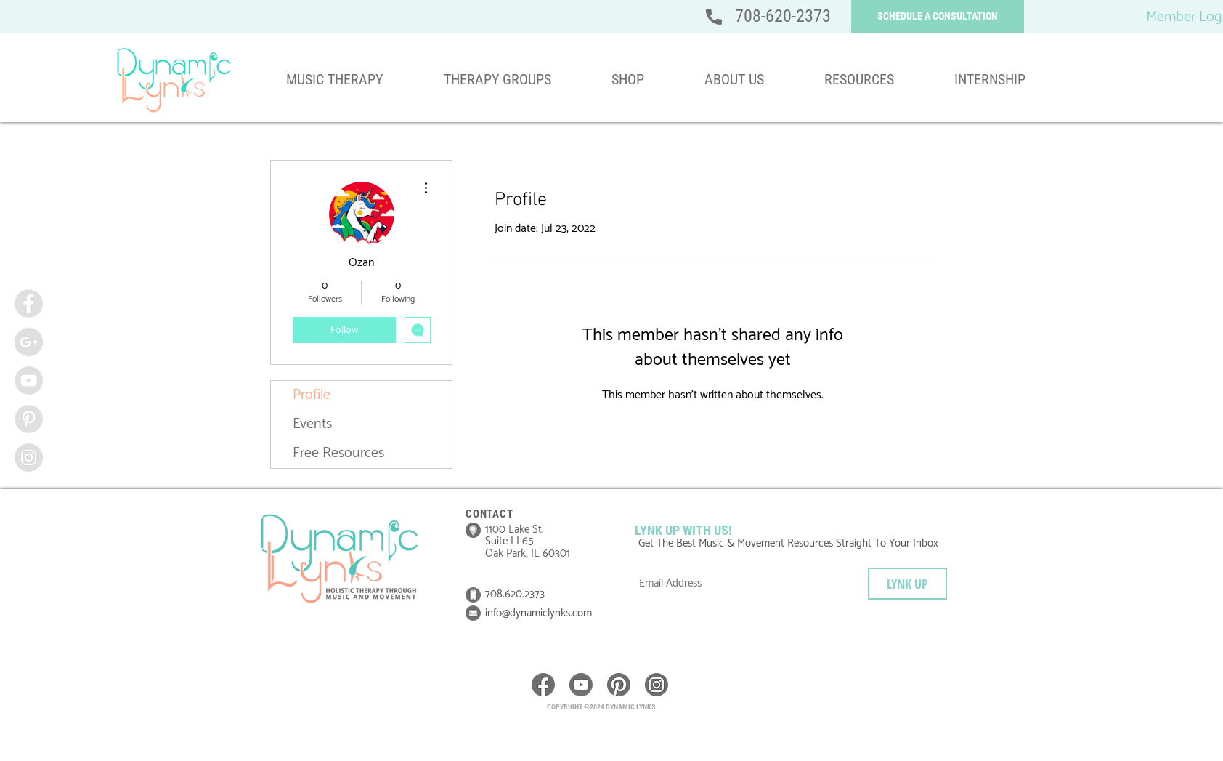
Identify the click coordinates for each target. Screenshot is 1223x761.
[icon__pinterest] (618, 684)
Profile (311, 395)
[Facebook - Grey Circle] (29, 303)
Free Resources (338, 453)
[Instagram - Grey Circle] (29, 457)
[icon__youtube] (581, 684)
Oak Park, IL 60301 (527, 553)
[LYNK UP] (907, 584)
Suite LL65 (510, 541)
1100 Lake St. (514, 529)
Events (312, 424)
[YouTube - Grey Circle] (29, 380)
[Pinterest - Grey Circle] (29, 419)
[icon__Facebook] (543, 684)
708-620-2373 (783, 16)
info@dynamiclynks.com (538, 613)
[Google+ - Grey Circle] (29, 342)
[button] (937, 16)
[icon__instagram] (656, 684)
